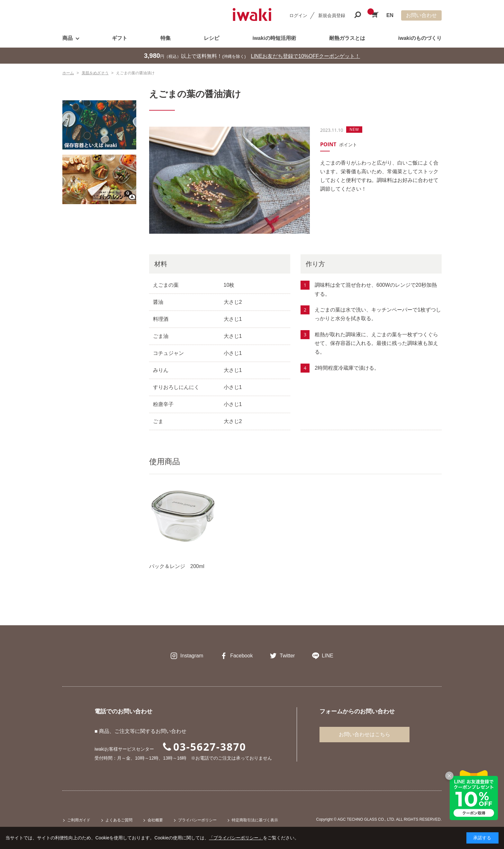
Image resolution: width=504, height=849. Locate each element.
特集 (165, 38)
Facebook (241, 655)
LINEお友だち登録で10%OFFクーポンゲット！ (305, 56)
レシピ (211, 38)
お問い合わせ (421, 15)
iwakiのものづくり (420, 38)
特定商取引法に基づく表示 (255, 820)
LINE (327, 655)
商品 (67, 38)
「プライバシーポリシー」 (236, 837)
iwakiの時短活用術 (274, 38)
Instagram (191, 655)
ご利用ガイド (78, 820)
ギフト (119, 38)
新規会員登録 (331, 15)
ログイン (298, 15)
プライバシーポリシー (197, 820)
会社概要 (155, 820)
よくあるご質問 (118, 820)
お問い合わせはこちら (364, 734)
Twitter (287, 655)
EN (389, 15)
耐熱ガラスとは (347, 38)
